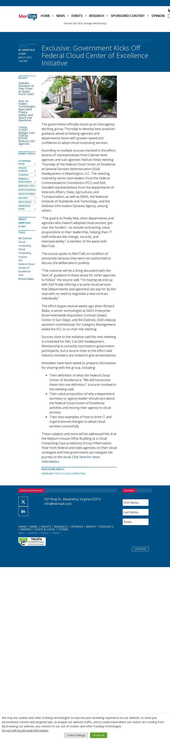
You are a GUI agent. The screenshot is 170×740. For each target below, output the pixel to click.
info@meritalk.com (57, 504)
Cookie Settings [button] (76, 735)
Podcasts (106, 526)
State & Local (45, 529)
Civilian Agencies (23, 169)
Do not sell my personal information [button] (25, 730)
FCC (20, 260)
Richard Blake (26, 279)
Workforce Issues (24, 207)
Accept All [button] (98, 735)
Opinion (158, 16)
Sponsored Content (128, 16)
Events (77, 16)
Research (96, 16)
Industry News (26, 194)
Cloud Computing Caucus (24, 252)
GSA (20, 275)
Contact (45, 533)
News (60, 16)
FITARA (63, 529)
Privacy (56, 533)
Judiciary (23, 198)
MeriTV (91, 526)
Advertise (32, 533)
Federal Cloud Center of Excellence (26, 267)
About (21, 533)
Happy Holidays (26, 190)
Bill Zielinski (25, 238)
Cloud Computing (74, 473)
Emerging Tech (51, 473)
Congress (23, 174)
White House (24, 202)
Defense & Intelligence (24, 180)
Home (45, 16)
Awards (25, 529)
